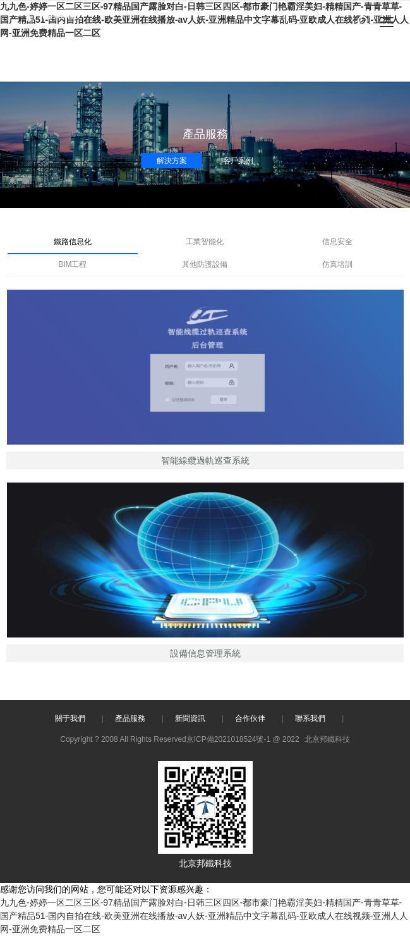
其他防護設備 (204, 264)
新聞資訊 (190, 718)
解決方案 (172, 160)
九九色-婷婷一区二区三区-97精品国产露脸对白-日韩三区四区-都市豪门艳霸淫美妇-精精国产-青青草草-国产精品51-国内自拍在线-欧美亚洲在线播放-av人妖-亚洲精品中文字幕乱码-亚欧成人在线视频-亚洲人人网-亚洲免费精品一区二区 (204, 915)
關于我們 (70, 718)
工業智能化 (205, 241)
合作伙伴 (250, 718)
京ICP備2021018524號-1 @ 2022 (242, 739)
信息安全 (337, 241)
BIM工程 (72, 264)
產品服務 (130, 718)
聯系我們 (310, 718)
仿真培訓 (337, 264)
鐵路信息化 (73, 241)
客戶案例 (238, 160)
